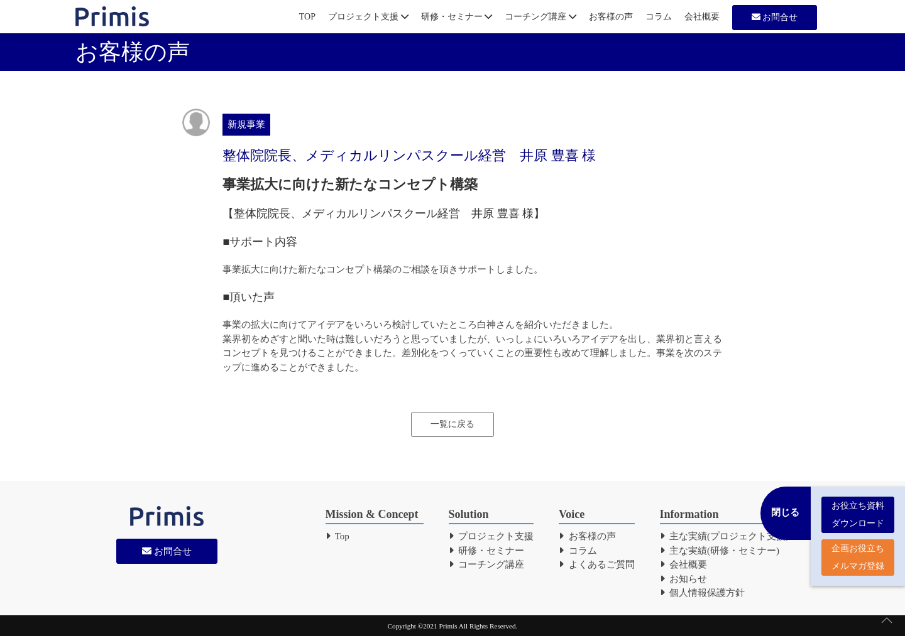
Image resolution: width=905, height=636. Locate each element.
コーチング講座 (540, 16)
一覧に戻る (452, 424)
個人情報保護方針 (702, 593)
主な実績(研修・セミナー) (720, 551)
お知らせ (684, 579)
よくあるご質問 (597, 564)
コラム (658, 16)
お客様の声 (611, 16)
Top (337, 536)
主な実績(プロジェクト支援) (724, 536)
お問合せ (775, 17)
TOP (307, 16)
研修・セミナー (457, 16)
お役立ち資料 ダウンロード (857, 508)
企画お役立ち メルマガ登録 (857, 550)
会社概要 (702, 16)
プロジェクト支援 (368, 16)
